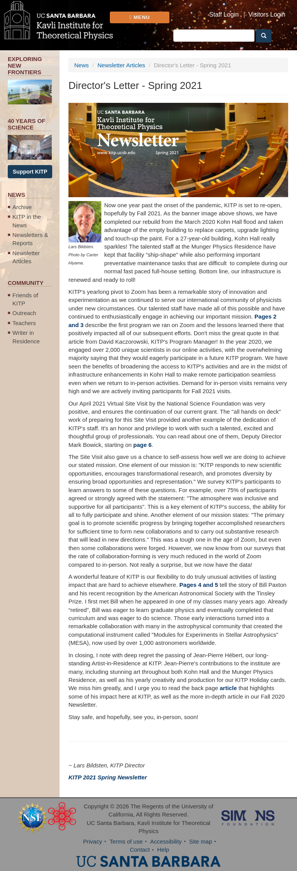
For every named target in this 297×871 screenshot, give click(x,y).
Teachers (24, 323)
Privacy (92, 841)
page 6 (142, 444)
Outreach (24, 313)
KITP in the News (26, 220)
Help (163, 849)
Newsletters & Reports (30, 239)
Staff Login (224, 15)
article (228, 688)
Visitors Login (266, 15)
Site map (200, 841)
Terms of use (126, 841)
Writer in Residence (26, 336)
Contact (140, 849)
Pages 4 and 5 (198, 584)
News (81, 65)
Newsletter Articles (26, 257)
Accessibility (166, 841)
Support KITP (30, 172)
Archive (22, 207)
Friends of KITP (25, 299)
